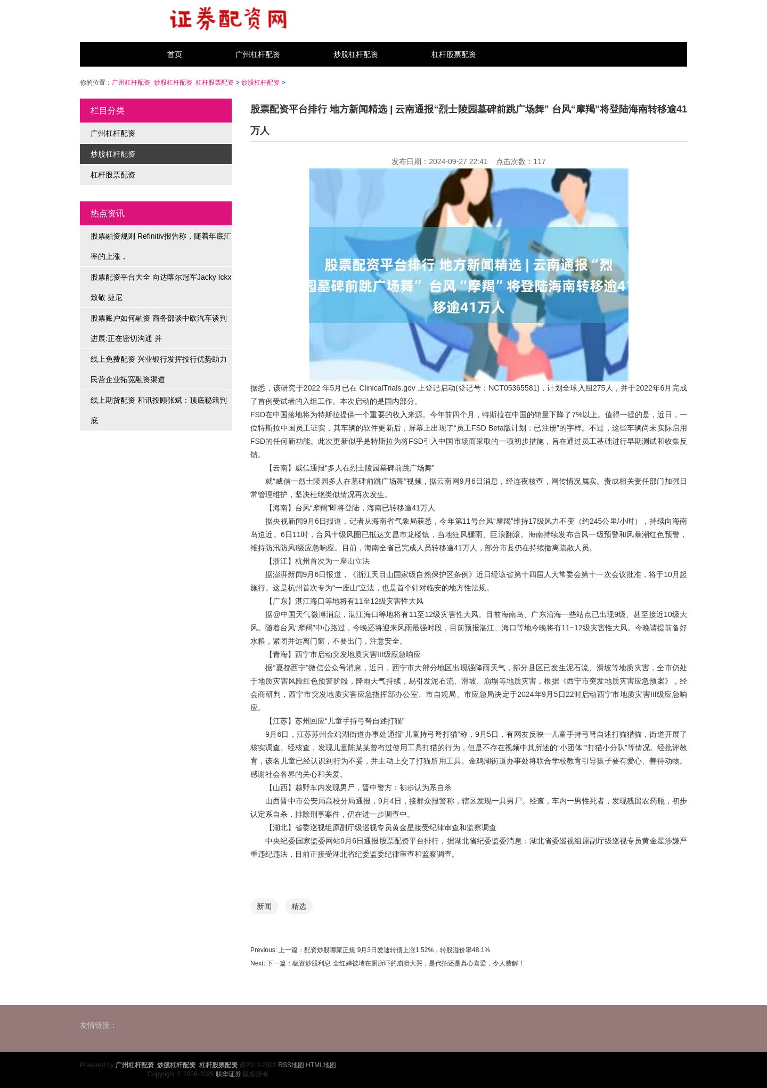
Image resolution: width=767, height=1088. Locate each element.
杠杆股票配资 (453, 54)
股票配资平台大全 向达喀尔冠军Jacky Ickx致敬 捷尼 (161, 287)
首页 (174, 54)
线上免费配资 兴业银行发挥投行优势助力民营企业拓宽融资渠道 (159, 369)
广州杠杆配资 (257, 54)
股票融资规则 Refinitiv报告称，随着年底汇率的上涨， (161, 246)
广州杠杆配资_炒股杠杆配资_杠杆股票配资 (173, 82)
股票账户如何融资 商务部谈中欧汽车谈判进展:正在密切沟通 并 (159, 328)
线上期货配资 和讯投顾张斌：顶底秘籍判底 (159, 410)
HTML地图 (321, 1065)
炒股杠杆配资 (355, 54)
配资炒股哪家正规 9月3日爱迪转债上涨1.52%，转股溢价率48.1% (397, 950)
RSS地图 (291, 1065)
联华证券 (228, 1074)
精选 (298, 906)
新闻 (264, 906)
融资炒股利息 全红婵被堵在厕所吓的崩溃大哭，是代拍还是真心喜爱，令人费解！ (408, 963)
